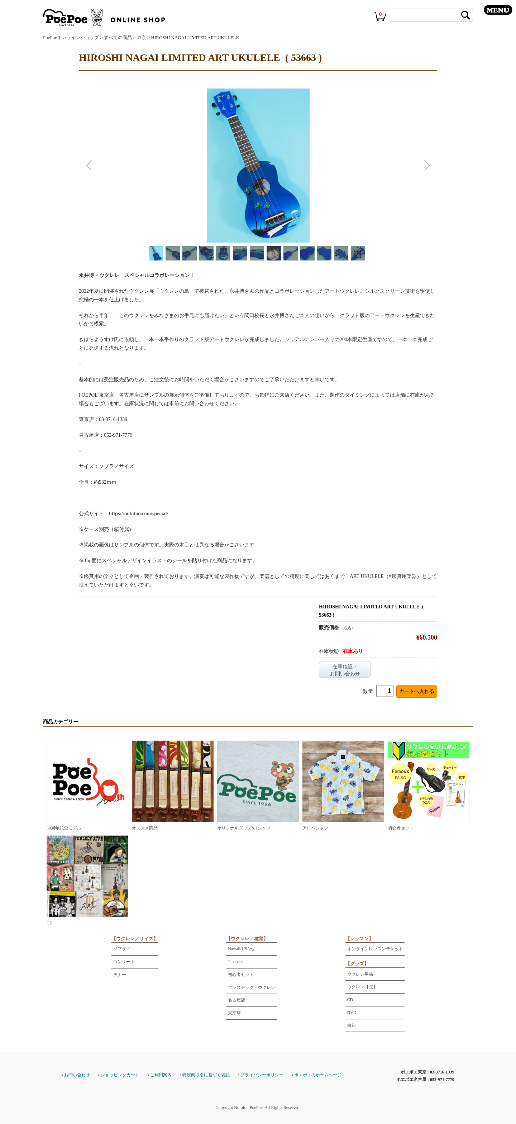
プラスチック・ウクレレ (251, 987)
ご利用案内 (161, 1074)
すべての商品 (118, 37)
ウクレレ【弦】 (362, 986)
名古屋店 (236, 1000)
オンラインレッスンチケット (375, 948)
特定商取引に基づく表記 (206, 1074)
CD (350, 999)
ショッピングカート (120, 1074)
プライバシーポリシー (261, 1074)
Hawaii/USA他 (241, 948)
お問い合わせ (77, 1074)
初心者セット (241, 974)
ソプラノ (121, 948)
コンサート (124, 961)
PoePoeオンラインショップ (71, 37)
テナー (119, 974)
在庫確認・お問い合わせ (345, 670)
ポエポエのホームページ (317, 1074)
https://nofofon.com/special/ (138, 513)
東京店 (234, 1012)
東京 (141, 37)
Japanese (235, 961)
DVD (352, 1012)
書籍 (351, 1025)
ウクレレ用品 (360, 974)
